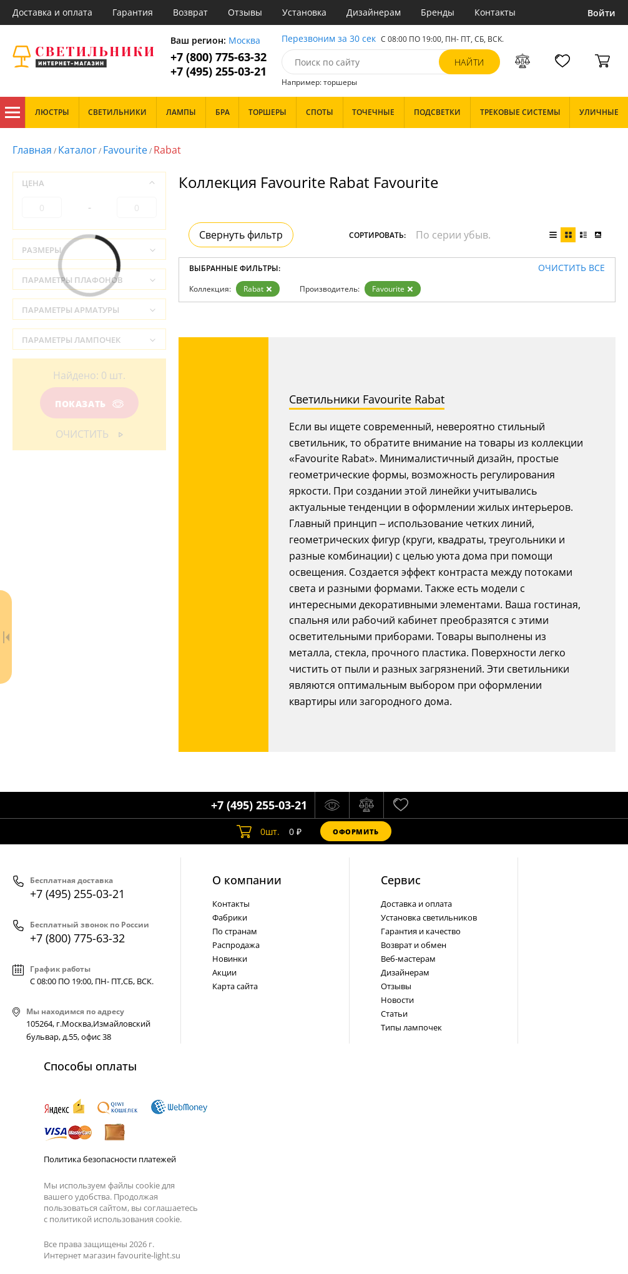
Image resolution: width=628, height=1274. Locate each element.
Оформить (356, 831)
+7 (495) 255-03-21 (218, 71)
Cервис (401, 879)
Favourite (125, 150)
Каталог (12, 112)
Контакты (495, 12)
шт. (258, 831)
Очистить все (571, 268)
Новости (397, 999)
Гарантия (132, 12)
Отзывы (245, 12)
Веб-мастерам (408, 958)
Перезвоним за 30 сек (329, 39)
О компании (247, 879)
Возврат (190, 12)
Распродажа (236, 945)
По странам (234, 931)
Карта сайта (235, 986)
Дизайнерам (373, 12)
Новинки (229, 958)
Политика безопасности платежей (110, 1159)
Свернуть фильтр (241, 235)
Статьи (394, 1013)
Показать (89, 404)
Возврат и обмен (413, 945)
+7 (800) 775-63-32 (218, 57)
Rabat (257, 289)
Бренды (437, 12)
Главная (32, 150)
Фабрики (229, 917)
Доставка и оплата (52, 12)
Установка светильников (429, 917)
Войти (601, 13)
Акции (224, 972)
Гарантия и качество (421, 931)
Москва (244, 41)
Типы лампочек (411, 1027)
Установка (304, 12)
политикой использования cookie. (115, 1219)
